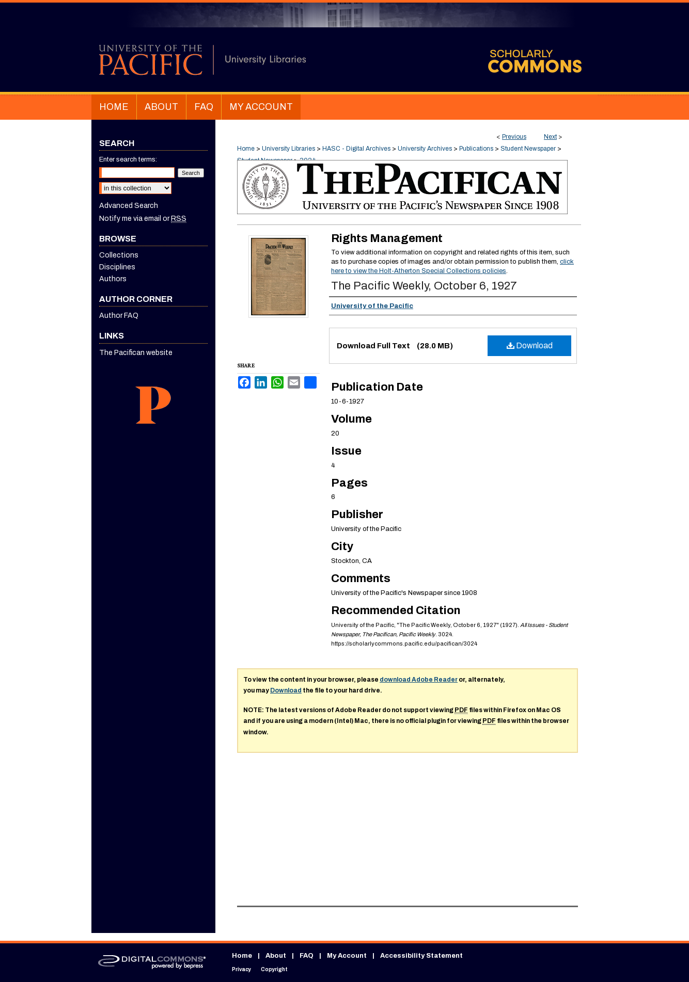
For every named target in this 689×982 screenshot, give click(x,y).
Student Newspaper (528, 148)
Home (246, 148)
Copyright (274, 969)
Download (530, 345)
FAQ (307, 955)
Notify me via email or (142, 218)
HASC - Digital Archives (356, 148)
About (275, 955)
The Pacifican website (136, 353)
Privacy (241, 969)
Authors (113, 279)
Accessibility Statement (421, 955)
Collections (118, 255)
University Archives (425, 148)
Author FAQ (118, 315)
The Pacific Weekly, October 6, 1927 (424, 286)
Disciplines (117, 267)
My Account (347, 955)
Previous (514, 136)
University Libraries (288, 148)
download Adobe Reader (419, 679)
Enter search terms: (128, 159)
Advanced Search (128, 206)
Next (550, 136)
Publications (476, 148)
